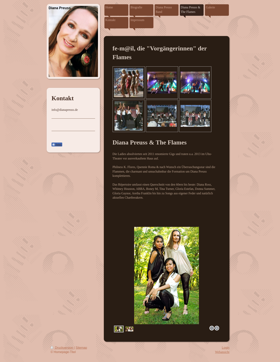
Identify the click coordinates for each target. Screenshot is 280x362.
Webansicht (222, 352)
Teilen (56, 144)
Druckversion (62, 347)
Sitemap (81, 347)
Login (225, 347)
